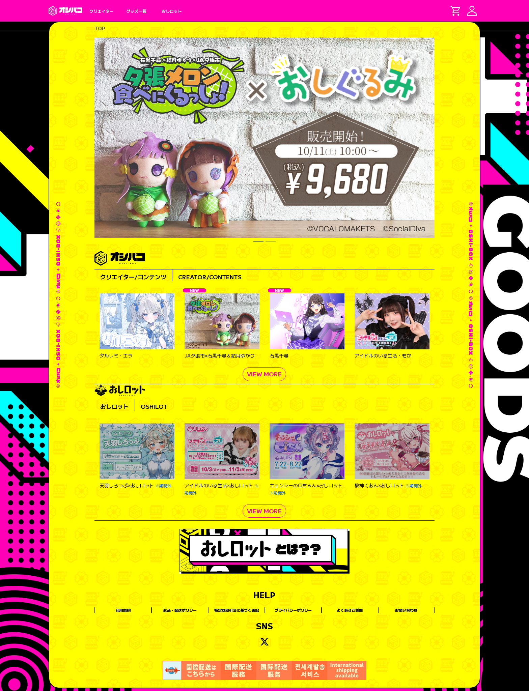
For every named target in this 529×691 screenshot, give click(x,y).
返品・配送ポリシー (180, 610)
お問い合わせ (406, 610)
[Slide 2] (271, 242)
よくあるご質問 (350, 610)
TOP (99, 28)
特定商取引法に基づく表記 (236, 610)
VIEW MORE (264, 374)
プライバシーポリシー (293, 610)
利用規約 (123, 610)
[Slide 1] (258, 242)
